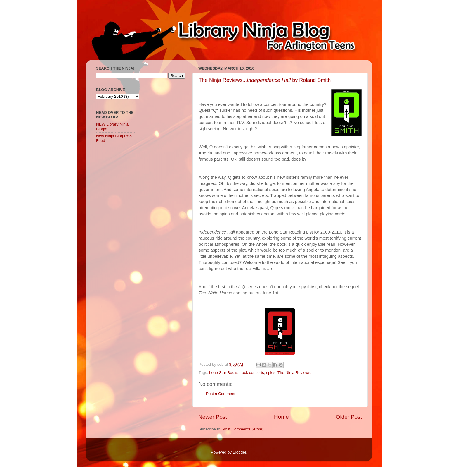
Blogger (239, 452)
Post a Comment (220, 394)
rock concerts (252, 372)
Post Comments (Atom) (243, 429)
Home (281, 417)
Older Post (349, 417)
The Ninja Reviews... (295, 372)
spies (270, 372)
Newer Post (212, 417)
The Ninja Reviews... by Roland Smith (265, 80)
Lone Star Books (223, 372)
